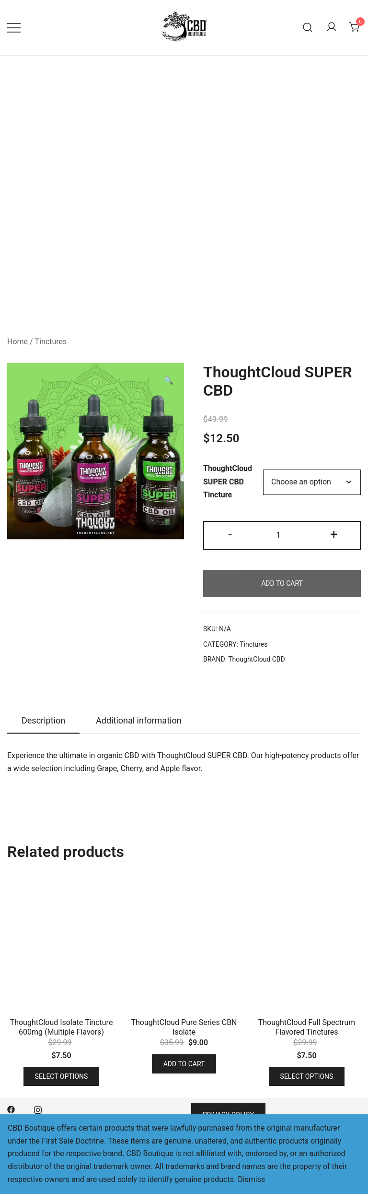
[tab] (43, 721)
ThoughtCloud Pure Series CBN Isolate (184, 1027)
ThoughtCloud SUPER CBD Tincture (227, 481)
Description (43, 720)
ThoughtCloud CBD (256, 659)
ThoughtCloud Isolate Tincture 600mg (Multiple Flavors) (61, 1027)
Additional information (139, 720)
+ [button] (333, 534)
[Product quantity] (282, 535)
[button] (168, 380)
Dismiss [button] (251, 1179)
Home (17, 341)
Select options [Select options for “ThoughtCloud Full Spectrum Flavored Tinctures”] (307, 1076)
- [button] (230, 534)
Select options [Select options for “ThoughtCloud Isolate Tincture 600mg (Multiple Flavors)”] (61, 1076)
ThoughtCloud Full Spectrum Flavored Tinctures (307, 1027)
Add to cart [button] (184, 1064)
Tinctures (51, 341)
